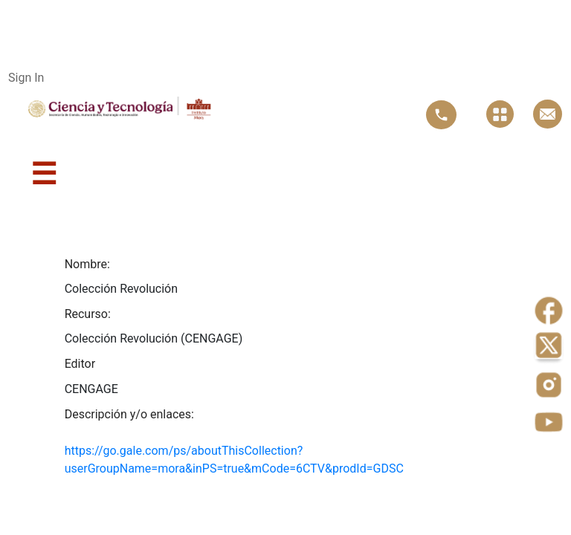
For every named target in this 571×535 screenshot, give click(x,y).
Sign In (26, 78)
